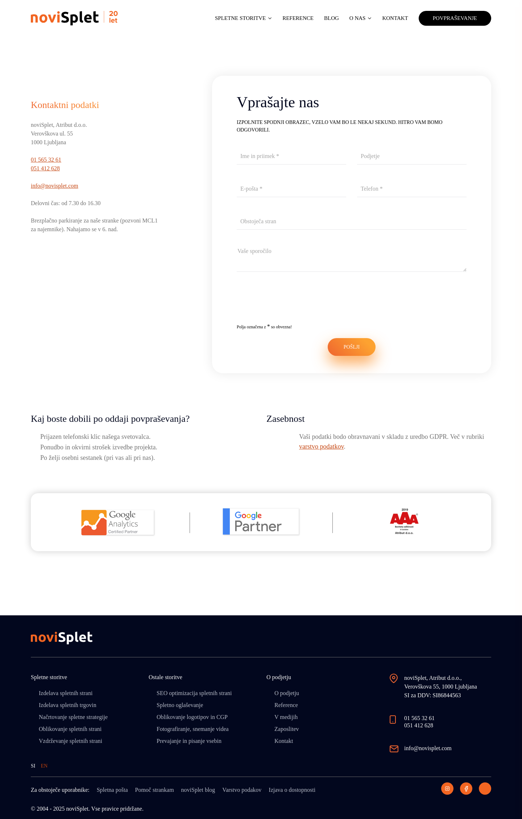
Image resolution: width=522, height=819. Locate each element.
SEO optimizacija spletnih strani (194, 693)
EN (44, 766)
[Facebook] (466, 788)
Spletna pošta (112, 790)
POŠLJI (352, 347)
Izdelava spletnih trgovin (67, 705)
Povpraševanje (455, 18)
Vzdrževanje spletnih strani (70, 741)
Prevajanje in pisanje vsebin (189, 741)
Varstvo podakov (241, 790)
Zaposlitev (286, 729)
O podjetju (286, 693)
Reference (298, 18)
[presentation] (292, 302)
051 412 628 (45, 168)
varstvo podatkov (321, 446)
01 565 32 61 (46, 160)
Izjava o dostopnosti (292, 790)
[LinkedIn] (485, 788)
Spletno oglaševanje (180, 705)
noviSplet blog (198, 790)
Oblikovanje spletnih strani (70, 729)
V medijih (286, 717)
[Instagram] (447, 788)
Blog (331, 18)
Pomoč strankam (154, 790)
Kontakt (395, 18)
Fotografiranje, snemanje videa (193, 729)
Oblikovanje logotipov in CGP (192, 717)
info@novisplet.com (54, 186)
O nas (357, 18)
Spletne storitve (240, 18)
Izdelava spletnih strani (65, 693)
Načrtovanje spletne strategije (73, 717)
